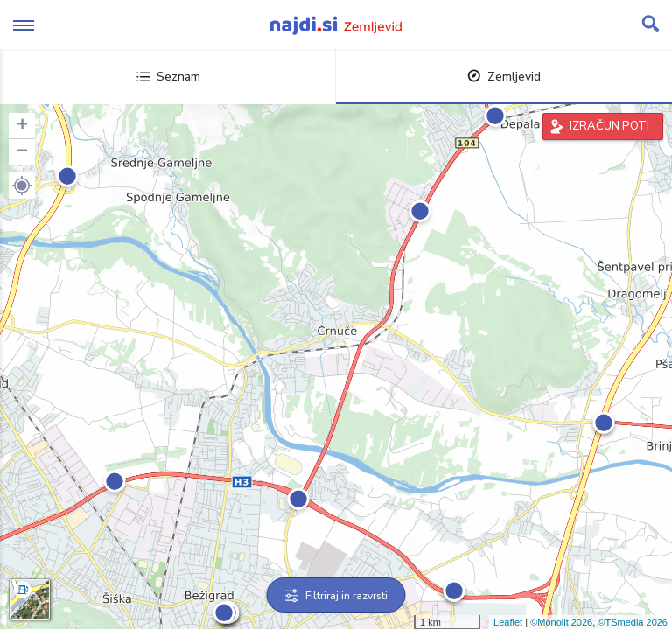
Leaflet (508, 622)
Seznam (168, 76)
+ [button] (22, 126)
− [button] (22, 152)
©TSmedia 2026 (633, 622)
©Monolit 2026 (561, 622)
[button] (22, 185)
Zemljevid (504, 76)
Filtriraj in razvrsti (336, 596)
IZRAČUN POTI (609, 126)
